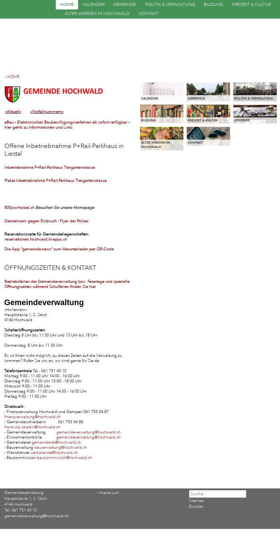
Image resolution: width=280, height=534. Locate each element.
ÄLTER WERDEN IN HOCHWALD (97, 13)
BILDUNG (213, 4)
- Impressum (108, 492)
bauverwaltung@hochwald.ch (60, 447)
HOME (67, 4)
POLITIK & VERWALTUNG (170, 4)
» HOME (13, 76)
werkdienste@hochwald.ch (54, 452)
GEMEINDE (124, 4)
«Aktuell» (13, 111)
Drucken (196, 506)
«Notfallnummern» (46, 111)
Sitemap (196, 500)
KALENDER (94, 4)
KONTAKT (148, 13)
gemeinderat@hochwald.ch (56, 442)
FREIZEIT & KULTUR (251, 4)
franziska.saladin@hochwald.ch (32, 427)
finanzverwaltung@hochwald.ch (32, 417)
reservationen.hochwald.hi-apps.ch (35, 239)
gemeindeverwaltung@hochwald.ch (89, 432)
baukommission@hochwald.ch (64, 457)
